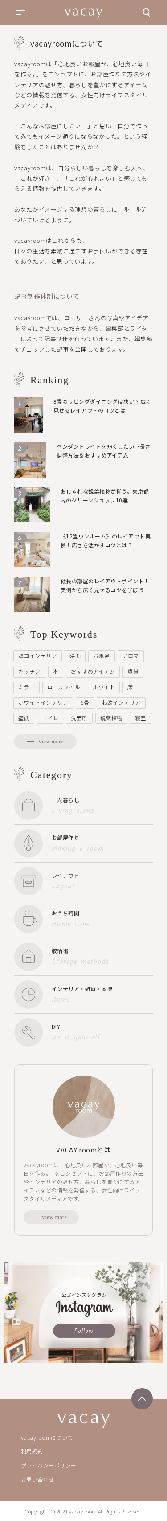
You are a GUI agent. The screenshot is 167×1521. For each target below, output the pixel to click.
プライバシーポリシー (49, 1465)
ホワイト (104, 686)
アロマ (130, 655)
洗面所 (79, 718)
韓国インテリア (37, 655)
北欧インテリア (121, 702)
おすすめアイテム (93, 671)
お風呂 (101, 655)
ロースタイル (63, 686)
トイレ (50, 718)
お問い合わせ (37, 1479)
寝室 (140, 718)
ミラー (26, 686)
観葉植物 (111, 718)
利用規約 (32, 1451)
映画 (75, 655)
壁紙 (23, 718)
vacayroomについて (47, 1437)
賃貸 (132, 671)
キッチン (29, 671)
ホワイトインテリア (43, 702)
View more (50, 741)
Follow (84, 1331)
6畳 (85, 702)
